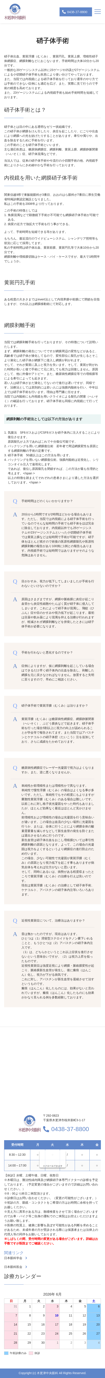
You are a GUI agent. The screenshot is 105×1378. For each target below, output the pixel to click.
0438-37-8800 (70, 1129)
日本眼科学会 (13, 1258)
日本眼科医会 (13, 1267)
